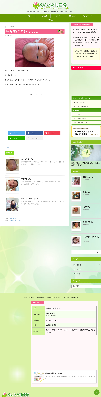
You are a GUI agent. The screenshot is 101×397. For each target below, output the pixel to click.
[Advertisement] (34, 109)
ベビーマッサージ (79, 114)
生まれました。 (88, 222)
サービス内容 (43, 16)
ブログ (58, 16)
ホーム (13, 16)
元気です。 (87, 207)
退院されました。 (16, 221)
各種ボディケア (80, 110)
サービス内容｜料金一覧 (82, 98)
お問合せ (50, 20)
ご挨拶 (28, 16)
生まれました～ (26, 179)
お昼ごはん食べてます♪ (29, 198)
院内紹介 (31, 297)
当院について (73, 16)
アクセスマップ (87, 16)
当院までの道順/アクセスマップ (54, 297)
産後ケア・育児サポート (81, 106)
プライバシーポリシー (72, 297)
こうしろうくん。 (27, 159)
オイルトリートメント (80, 122)
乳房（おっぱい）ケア (80, 102)
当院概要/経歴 (40, 297)
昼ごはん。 (14, 218)
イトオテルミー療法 (80, 118)
